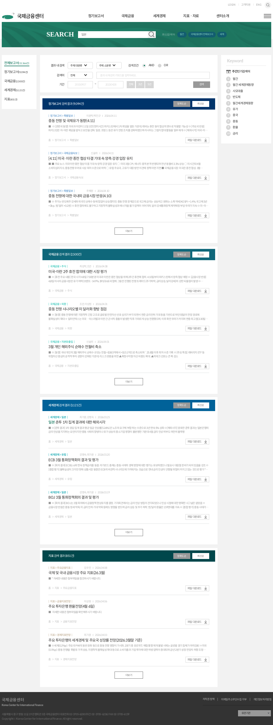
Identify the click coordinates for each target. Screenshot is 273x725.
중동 (232, 121)
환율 (232, 127)
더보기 (129, 231)
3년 (140, 84)
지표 (11, 99)
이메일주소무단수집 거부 (233, 699)
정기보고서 (96, 16)
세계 (222, 34)
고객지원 (245, 5)
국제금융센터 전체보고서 (202, 34)
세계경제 (159, 16)
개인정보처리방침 (262, 699)
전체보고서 (16, 63)
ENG (258, 5)
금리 (232, 133)
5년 (149, 84)
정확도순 (181, 103)
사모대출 (234, 91)
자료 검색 (152, 34)
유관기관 (246, 713)
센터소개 (222, 16)
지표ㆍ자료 (191, 16)
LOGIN (232, 5)
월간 (182, 34)
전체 (131, 84)
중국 (232, 115)
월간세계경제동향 (239, 103)
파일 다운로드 (194, 140)
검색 (268, 5)
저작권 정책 (209, 699)
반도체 (233, 97)
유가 (232, 109)
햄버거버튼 (268, 16)
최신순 (200, 103)
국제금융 (127, 16)
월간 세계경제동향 (240, 85)
